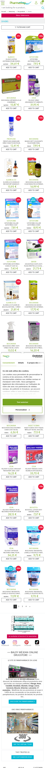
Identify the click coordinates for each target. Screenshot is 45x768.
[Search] (20, 8)
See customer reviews (22, 757)
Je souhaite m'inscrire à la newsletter (22, 636)
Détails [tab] (21, 363)
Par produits (21, 12)
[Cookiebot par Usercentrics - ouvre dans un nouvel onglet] (32, 356)
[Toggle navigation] (2, 3)
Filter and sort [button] (22, 27)
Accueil (3, 12)
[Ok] (43, 8)
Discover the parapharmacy (22, 701)
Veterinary (12, 12)
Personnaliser (23, 410)
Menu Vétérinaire (22, 15)
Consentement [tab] (9, 363)
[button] (36, 3)
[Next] (30, 606)
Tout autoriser (22, 402)
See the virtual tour (22, 744)
